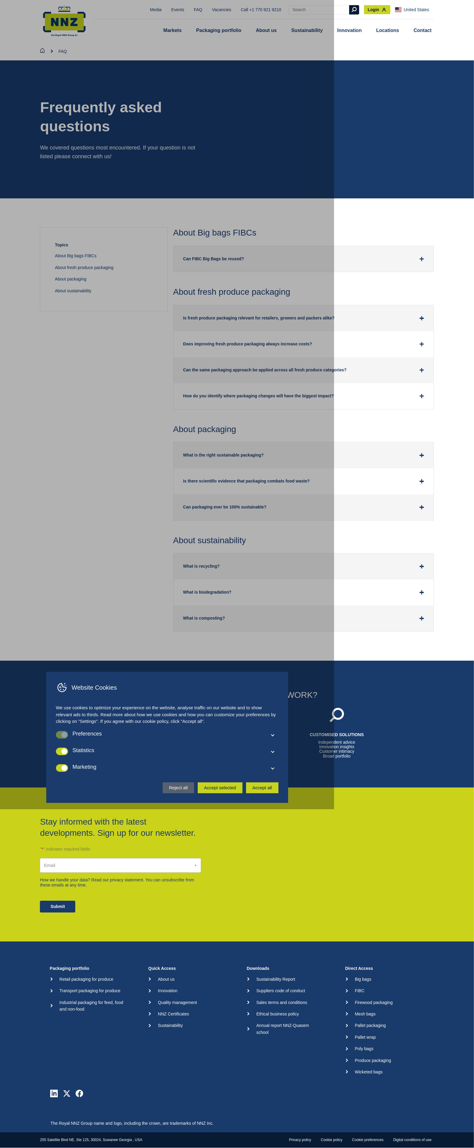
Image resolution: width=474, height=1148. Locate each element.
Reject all (248, 1123)
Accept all (332, 1123)
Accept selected (290, 1123)
